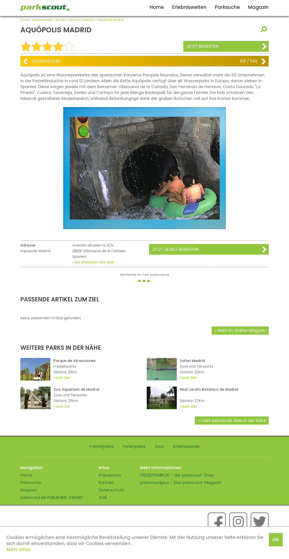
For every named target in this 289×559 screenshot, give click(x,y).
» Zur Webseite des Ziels (93, 262)
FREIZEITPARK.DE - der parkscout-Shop (177, 475)
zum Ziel (63, 377)
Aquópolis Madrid (111, 20)
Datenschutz (111, 490)
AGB (103, 497)
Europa (61, 20)
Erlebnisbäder (42, 20)
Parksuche (227, 7)
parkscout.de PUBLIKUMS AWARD (51, 497)
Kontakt (106, 482)
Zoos (159, 446)
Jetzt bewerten (202, 46)
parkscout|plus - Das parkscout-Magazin (180, 482)
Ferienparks (134, 446)
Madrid (89, 20)
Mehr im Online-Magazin (241, 330)
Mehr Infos (18, 549)
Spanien (75, 20)
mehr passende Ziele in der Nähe (233, 420)
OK (276, 539)
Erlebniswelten (189, 7)
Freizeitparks (101, 446)
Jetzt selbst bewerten (175, 249)
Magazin (258, 7)
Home (156, 7)
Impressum (110, 475)
